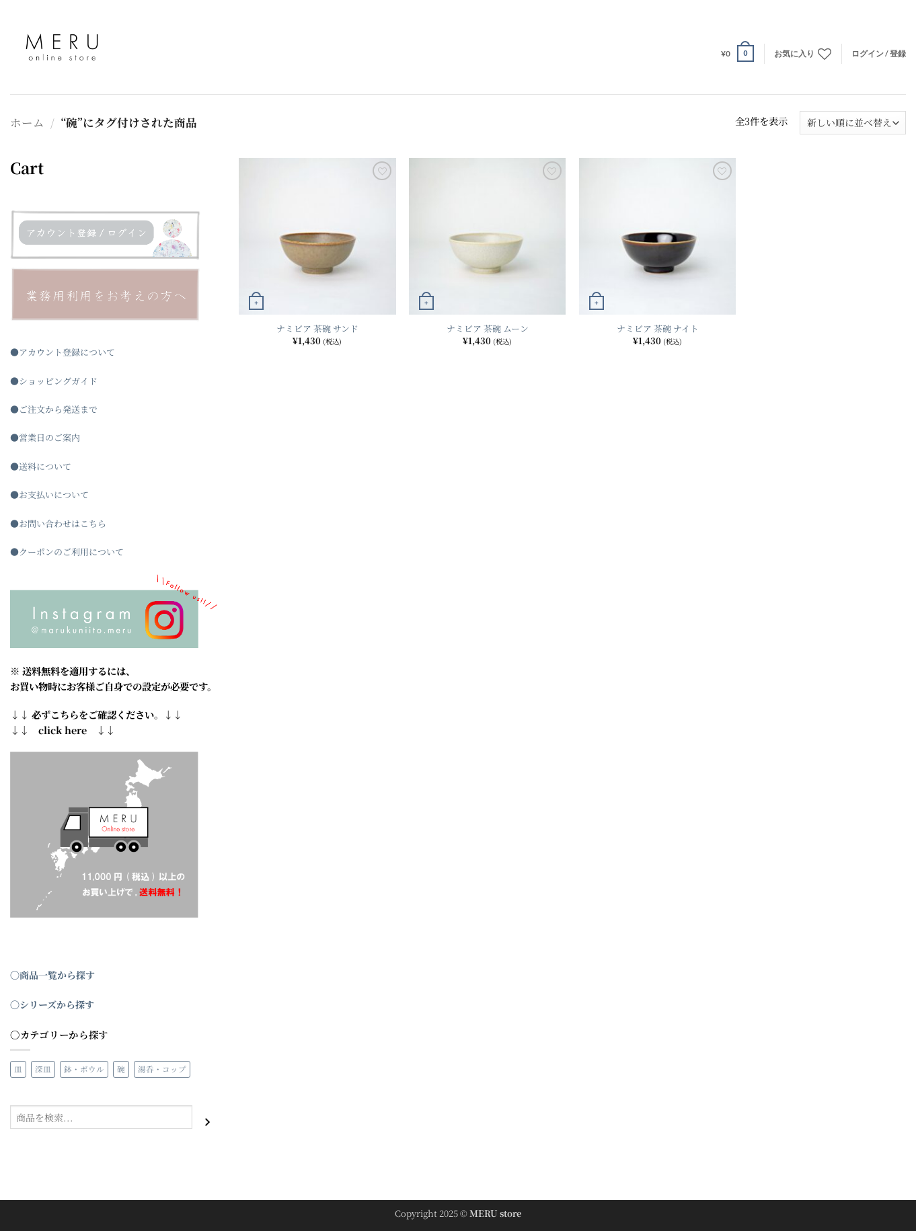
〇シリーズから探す (52, 1004)
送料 (27, 466)
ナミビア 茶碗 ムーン (488, 329)
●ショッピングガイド (54, 380)
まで (89, 409)
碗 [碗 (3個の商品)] (121, 1069)
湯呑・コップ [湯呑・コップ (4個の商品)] (162, 1069)
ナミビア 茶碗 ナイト (658, 329)
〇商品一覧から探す (52, 975)
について (53, 466)
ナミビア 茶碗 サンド (317, 329)
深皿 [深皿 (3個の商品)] (43, 1069)
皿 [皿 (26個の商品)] (18, 1069)
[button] (737, 53)
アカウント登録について (67, 352)
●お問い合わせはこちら (58, 523)
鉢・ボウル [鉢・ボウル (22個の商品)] (84, 1069)
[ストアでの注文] (853, 122)
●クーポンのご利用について (67, 551)
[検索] (207, 1121)
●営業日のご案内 (45, 437)
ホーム (27, 122)
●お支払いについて (49, 494)
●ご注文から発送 (45, 409)
